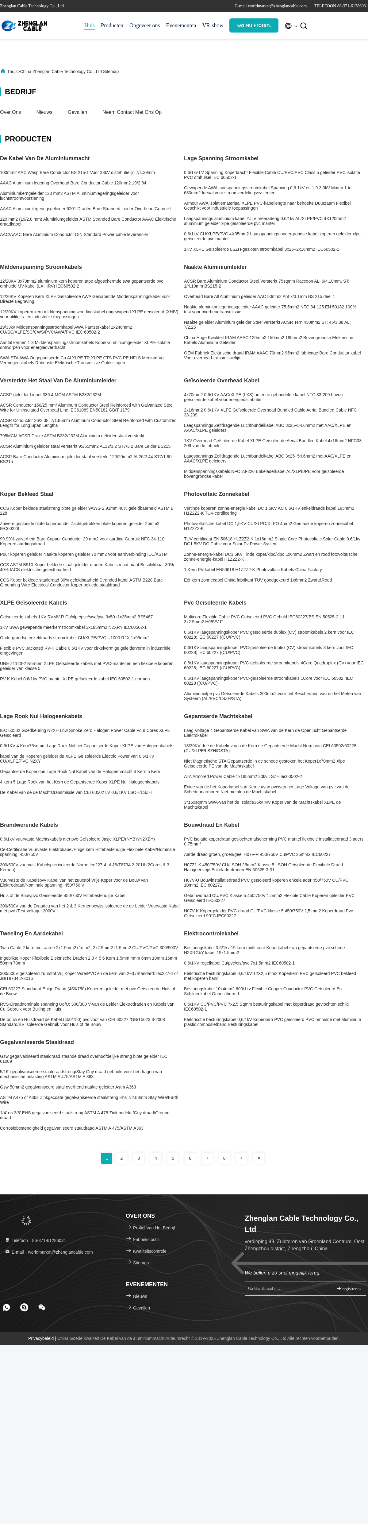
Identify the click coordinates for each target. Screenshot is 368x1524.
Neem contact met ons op (132, 112)
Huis (89, 25)
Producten (112, 25)
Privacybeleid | (42, 1338)
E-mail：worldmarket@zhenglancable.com (48, 1252)
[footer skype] (24, 1307)
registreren (348, 1288)
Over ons (10, 112)
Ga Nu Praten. (254, 25)
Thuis (12, 71)
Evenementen (181, 25)
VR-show (212, 25)
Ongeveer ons (144, 25)
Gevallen (77, 112)
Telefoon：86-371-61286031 (35, 1240)
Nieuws (44, 112)
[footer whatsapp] (6, 1307)
